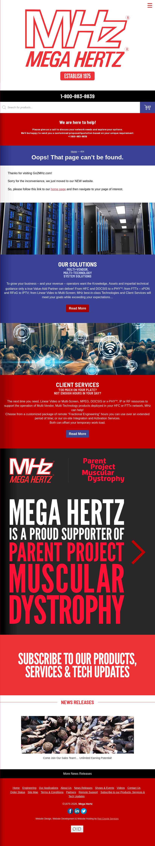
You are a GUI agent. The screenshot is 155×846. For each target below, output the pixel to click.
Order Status (17, 792)
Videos (121, 787)
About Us (66, 787)
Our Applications (48, 787)
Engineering (29, 787)
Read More (77, 308)
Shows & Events (104, 787)
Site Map (33, 792)
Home (16, 787)
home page (58, 189)
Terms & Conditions (52, 792)
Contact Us (133, 787)
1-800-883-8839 (77, 96)
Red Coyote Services (108, 818)
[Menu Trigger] (150, 5)
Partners (71, 792)
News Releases (83, 787)
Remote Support (88, 792)
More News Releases (77, 773)
